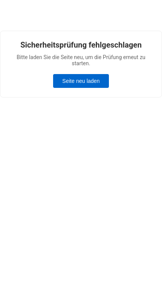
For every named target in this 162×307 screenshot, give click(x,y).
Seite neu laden (81, 81)
